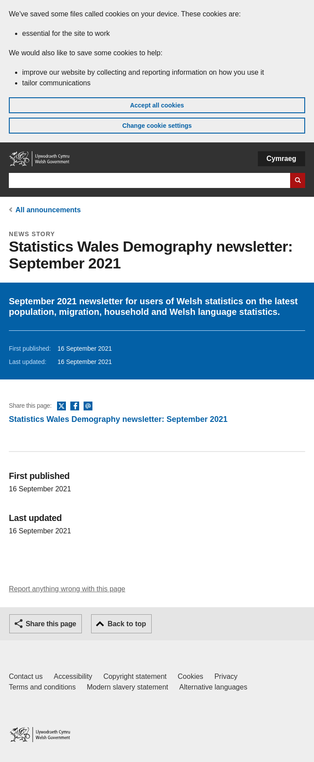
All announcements (48, 210)
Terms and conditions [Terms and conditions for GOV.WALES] (42, 687)
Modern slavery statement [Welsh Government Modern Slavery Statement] (127, 687)
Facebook (74, 406)
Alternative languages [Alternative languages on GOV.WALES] (213, 687)
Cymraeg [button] (281, 158)
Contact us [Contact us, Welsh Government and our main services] (25, 676)
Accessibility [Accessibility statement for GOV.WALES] (73, 676)
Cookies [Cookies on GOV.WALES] (190, 676)
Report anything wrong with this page (67, 589)
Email (88, 406)
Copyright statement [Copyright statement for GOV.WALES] (135, 676)
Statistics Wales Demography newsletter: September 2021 (118, 419)
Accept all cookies (157, 105)
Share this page (51, 624)
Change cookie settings (156, 125)
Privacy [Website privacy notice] (225, 676)
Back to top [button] (126, 624)
